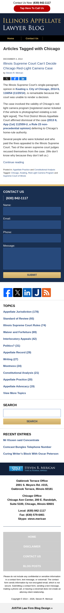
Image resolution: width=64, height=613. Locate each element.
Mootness (12, 366)
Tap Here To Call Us (32, 8)
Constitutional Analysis (44, 169)
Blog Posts (32, 566)
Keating (23, 173)
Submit (32, 275)
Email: (7, 218)
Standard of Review (18, 318)
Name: (7, 205)
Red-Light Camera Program (41, 173)
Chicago (15, 173)
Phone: (7, 232)
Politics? (11, 345)
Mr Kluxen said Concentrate (21, 440)
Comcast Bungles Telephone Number (27, 447)
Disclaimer (32, 546)
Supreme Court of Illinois (14, 176)
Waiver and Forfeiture (20, 332)
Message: (9, 245)
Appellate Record (17, 352)
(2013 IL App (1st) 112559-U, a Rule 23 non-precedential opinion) (30, 124)
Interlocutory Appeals (20, 338)
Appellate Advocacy (19, 386)
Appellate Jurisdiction (21, 311)
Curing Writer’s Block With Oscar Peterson (30, 453)
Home (10, 38)
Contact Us (32, 38)
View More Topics (14, 393)
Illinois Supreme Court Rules (24, 325)
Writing (10, 359)
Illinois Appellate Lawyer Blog (32, 24)
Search (32, 421)
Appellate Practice (21, 169)
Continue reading (13, 162)
